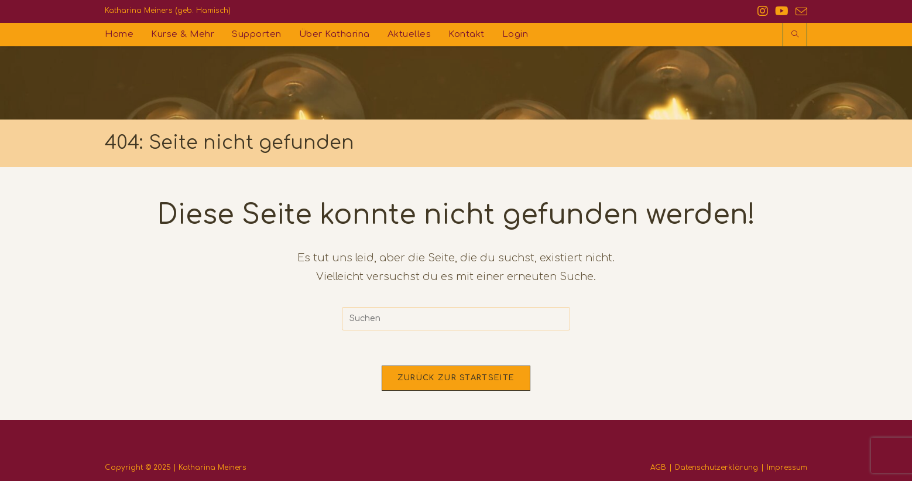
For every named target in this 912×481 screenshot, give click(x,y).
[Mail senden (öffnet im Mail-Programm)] (799, 12)
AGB (658, 467)
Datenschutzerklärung (716, 467)
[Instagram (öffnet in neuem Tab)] (763, 11)
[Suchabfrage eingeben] (456, 318)
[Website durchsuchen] (795, 35)
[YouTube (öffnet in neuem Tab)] (782, 11)
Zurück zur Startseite (456, 378)
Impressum (787, 467)
